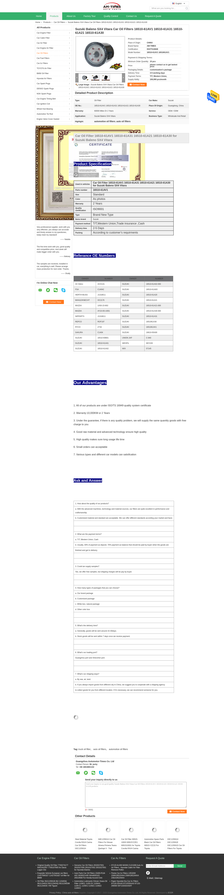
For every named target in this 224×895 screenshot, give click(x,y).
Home (39, 16)
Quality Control (111, 16)
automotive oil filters (118, 749)
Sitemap (158, 878)
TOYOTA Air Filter (44, 68)
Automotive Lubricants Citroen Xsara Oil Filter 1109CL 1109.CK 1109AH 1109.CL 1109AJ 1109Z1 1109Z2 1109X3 (90, 884)
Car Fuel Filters (43, 58)
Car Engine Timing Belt (46, 99)
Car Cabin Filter (43, 38)
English (180, 3)
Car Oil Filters (59, 22)
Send (179, 866)
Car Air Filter (42, 43)
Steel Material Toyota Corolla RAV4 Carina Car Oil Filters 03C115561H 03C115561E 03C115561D (83, 847)
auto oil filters (99, 749)
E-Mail (150, 878)
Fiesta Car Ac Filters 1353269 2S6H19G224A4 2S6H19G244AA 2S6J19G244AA (125, 875)
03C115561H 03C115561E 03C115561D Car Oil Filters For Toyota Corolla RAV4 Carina (176, 845)
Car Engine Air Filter (45, 48)
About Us (71, 16)
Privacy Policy (55, 893)
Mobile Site (151, 882)
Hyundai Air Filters (44, 78)
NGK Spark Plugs (44, 94)
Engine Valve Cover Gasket (48, 119)
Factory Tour (90, 16)
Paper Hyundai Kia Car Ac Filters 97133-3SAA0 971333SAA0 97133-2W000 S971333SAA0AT (126, 883)
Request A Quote (153, 16)
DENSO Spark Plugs (45, 89)
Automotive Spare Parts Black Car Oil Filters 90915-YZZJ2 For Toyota (154, 844)
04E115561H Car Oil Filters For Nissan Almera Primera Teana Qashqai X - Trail (107, 844)
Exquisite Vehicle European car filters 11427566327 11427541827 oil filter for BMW (53, 875)
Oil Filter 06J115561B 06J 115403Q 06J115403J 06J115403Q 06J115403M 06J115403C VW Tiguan (53, 883)
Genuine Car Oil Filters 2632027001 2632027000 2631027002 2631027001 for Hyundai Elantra (90, 867)
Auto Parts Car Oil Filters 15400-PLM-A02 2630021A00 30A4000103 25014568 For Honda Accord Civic (89, 875)
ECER (170, 893)
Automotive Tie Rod (45, 114)
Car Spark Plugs (43, 83)
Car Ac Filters (42, 63)
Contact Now (139, 84)
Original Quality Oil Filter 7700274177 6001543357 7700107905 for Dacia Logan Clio (52, 867)
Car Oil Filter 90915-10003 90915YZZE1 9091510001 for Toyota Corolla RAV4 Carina (130, 844)
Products (54, 16)
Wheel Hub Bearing (45, 109)
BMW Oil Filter (43, 73)
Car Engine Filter (44, 33)
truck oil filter (84, 749)
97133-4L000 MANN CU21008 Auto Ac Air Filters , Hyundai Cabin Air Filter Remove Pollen (127, 867)
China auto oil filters (70, 893)
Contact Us (131, 16)
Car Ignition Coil (43, 104)
